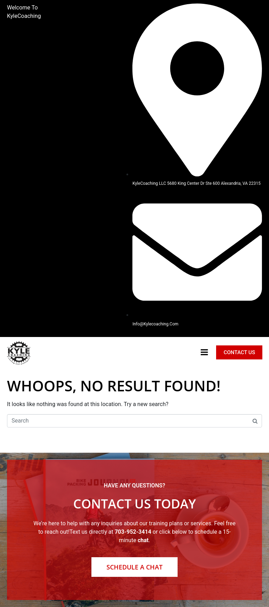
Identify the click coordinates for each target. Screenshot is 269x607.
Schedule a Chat (134, 567)
